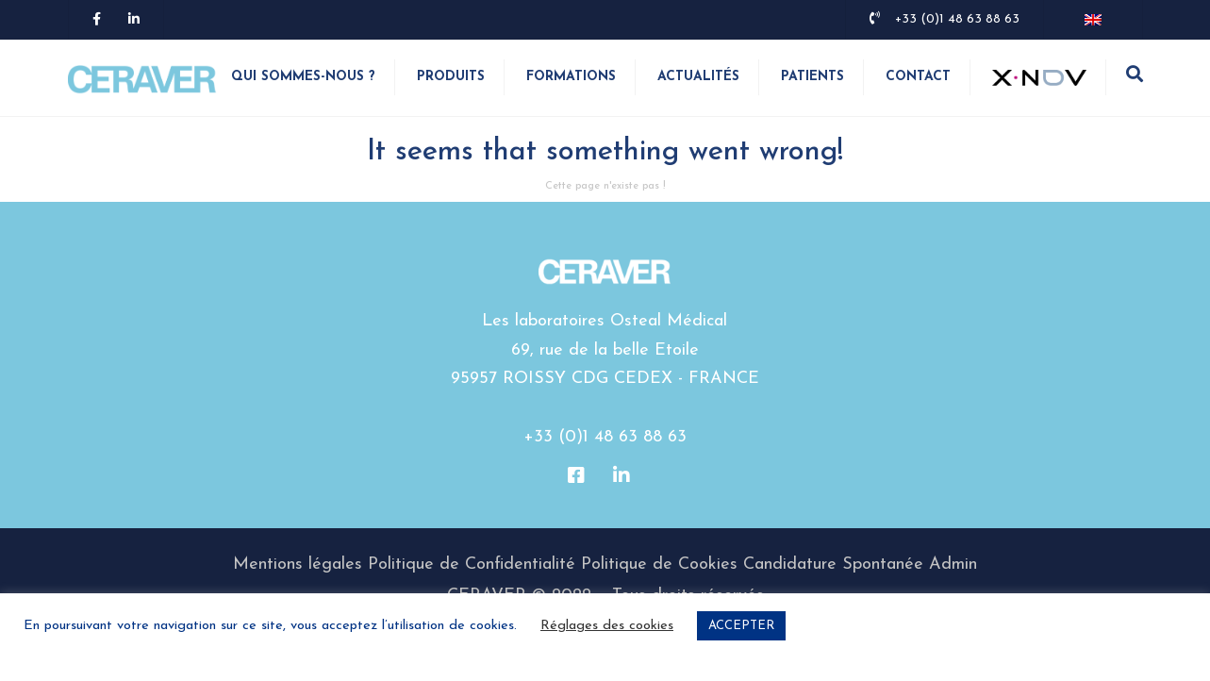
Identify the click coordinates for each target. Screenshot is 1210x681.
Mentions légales (297, 567)
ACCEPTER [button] (741, 626)
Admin (953, 567)
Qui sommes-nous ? (303, 78)
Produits (451, 78)
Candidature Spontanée (833, 567)
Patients (812, 78)
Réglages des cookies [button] (606, 626)
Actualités (698, 78)
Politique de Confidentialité (471, 567)
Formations (571, 78)
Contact (918, 78)
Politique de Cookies (659, 567)
